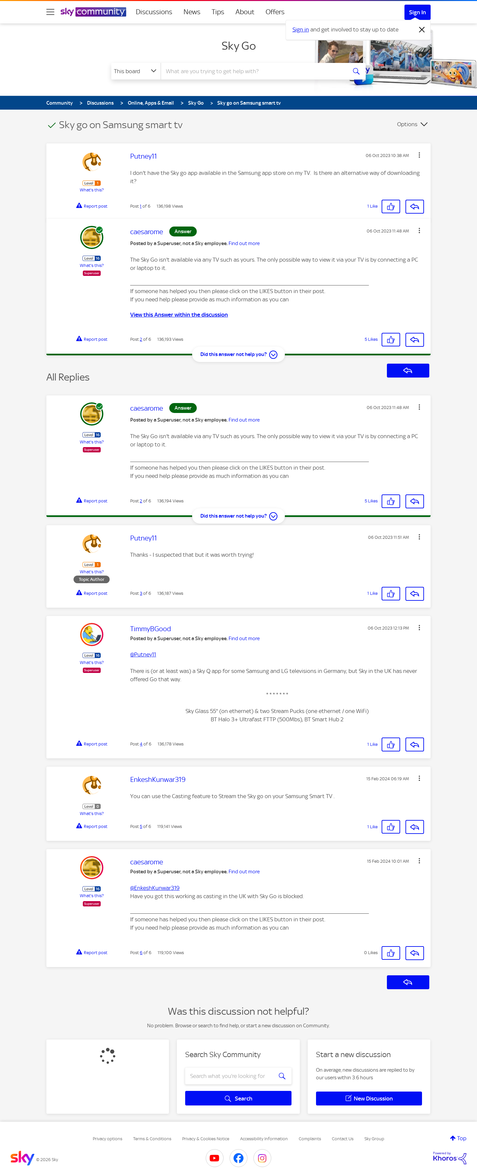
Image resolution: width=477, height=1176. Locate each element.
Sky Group (374, 1138)
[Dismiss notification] (422, 30)
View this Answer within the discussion (179, 314)
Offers (275, 12)
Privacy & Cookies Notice (205, 1138)
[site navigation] (50, 12)
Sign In (417, 12)
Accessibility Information (264, 1138)
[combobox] (253, 71)
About (245, 12)
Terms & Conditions (152, 1138)
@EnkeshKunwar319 (155, 888)
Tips (218, 12)
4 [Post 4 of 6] (141, 743)
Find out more (244, 243)
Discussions (154, 12)
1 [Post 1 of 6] (140, 206)
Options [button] (407, 124)
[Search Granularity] (136, 71)
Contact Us (342, 1138)
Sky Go (239, 45)
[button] (419, 155)
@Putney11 (143, 654)
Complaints (310, 1138)
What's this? (92, 189)
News (192, 12)
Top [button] (461, 1138)
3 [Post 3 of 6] (141, 593)
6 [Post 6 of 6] (141, 952)
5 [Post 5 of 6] (141, 826)
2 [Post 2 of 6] (141, 339)
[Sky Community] (93, 12)
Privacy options (107, 1138)
